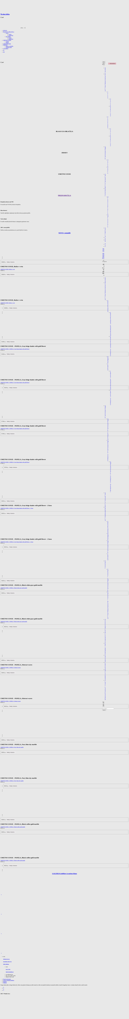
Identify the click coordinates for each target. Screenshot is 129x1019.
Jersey (107, 94)
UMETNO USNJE (105, 152)
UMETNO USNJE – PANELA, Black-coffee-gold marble (13, 826)
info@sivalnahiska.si (103, 256)
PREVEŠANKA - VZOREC (110, 346)
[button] (23, 27)
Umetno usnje (107, 220)
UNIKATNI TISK (105, 181)
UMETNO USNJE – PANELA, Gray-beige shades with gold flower (15, 349)
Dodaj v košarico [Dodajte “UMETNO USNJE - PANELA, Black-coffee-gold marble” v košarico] (10, 819)
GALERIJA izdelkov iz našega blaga (64, 873)
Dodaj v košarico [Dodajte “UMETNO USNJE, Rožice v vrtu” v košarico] (10, 262)
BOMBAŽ (107, 359)
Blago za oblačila (107, 205)
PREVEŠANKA (107, 306)
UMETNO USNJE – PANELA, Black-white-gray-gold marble (14, 588)
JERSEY (107, 366)
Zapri (104, 63)
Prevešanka (107, 122)
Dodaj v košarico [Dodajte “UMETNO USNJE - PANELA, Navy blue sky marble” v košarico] (10, 740)
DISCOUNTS (105, 637)
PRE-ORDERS (105, 649)
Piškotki (5, 982)
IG (105, 238)
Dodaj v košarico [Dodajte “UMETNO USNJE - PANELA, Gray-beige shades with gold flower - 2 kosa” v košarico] (10, 501)
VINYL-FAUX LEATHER (105, 690)
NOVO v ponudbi (65, 233)
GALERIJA (105, 232)
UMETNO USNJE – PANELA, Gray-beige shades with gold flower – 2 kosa (17, 508)
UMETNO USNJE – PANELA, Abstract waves (11, 667)
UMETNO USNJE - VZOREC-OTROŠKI (110, 476)
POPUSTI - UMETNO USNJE (107, 580)
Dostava (5, 981)
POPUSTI (105, 192)
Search (104, 710)
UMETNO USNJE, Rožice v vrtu (8, 269)
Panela (107, 170)
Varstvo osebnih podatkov (8, 980)
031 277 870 (103, 250)
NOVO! (105, 70)
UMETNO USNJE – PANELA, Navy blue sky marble (12, 747)
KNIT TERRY (105, 674)
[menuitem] (5, 30)
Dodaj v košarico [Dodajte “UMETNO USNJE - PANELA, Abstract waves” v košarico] (10, 660)
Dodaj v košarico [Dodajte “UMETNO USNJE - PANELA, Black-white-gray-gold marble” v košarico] (10, 580)
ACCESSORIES (105, 625)
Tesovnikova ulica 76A (7, 961)
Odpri (104, 61)
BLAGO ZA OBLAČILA (105, 82)
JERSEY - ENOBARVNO (110, 380)
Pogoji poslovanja (7, 979)
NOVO (105, 279)
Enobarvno (110, 111)
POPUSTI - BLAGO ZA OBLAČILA (107, 605)
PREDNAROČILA (105, 514)
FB (105, 240)
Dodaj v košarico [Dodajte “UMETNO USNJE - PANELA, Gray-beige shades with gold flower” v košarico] (10, 341)
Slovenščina (112, 63)
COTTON (105, 658)
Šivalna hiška (5, 14)
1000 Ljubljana (6, 964)
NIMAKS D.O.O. (6, 959)
